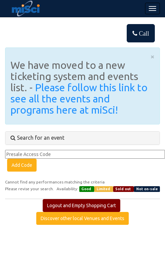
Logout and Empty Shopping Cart (81, 205)
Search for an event (37, 138)
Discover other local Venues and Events (82, 218)
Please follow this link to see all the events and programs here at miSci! (79, 99)
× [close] (152, 56)
